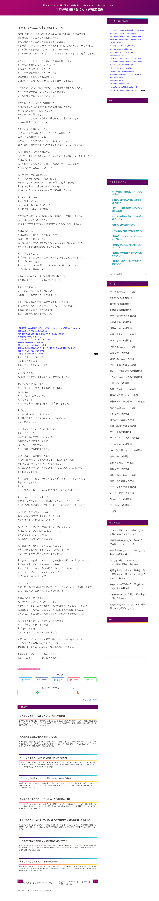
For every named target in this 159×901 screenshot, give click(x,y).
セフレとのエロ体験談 (121, 340)
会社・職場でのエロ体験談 (123, 426)
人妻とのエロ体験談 (120, 383)
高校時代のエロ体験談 (121, 298)
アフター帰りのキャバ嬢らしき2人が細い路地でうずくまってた (127, 532)
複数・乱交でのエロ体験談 (123, 407)
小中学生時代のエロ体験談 (123, 291)
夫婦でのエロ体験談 (120, 352)
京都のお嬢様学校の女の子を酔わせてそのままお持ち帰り (127, 586)
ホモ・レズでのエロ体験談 (123, 487)
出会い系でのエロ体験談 (122, 359)
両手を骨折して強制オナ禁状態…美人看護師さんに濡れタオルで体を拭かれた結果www (127, 574)
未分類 (113, 511)
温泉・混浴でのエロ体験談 (123, 475)
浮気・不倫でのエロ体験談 (123, 365)
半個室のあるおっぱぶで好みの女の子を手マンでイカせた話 (127, 542)
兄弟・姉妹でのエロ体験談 (123, 316)
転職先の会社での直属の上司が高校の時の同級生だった (127, 596)
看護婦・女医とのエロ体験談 (124, 395)
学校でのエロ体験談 (120, 414)
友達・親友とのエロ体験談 (123, 334)
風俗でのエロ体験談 (120, 468)
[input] (127, 274)
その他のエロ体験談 (120, 505)
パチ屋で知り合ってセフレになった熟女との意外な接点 (127, 552)
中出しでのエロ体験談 (121, 432)
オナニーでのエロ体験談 (122, 493)
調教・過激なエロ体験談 (122, 462)
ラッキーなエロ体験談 (121, 499)
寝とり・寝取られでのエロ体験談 (126, 371)
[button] (146, 274)
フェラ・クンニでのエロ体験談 (125, 438)
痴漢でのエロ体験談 (120, 456)
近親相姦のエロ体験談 (121, 322)
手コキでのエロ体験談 (121, 444)
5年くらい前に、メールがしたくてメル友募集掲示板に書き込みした (127, 562)
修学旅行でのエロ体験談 (122, 420)
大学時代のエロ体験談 (121, 304)
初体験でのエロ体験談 (121, 310)
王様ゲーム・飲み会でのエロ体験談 (127, 401)
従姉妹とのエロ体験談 (121, 328)
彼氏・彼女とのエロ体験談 (123, 346)
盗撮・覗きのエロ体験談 (122, 481)
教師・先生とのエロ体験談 (123, 389)
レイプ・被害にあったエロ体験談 (126, 450)
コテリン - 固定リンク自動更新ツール (96, 354)
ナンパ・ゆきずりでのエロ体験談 (29, 669)
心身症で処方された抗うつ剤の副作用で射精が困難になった (127, 606)
